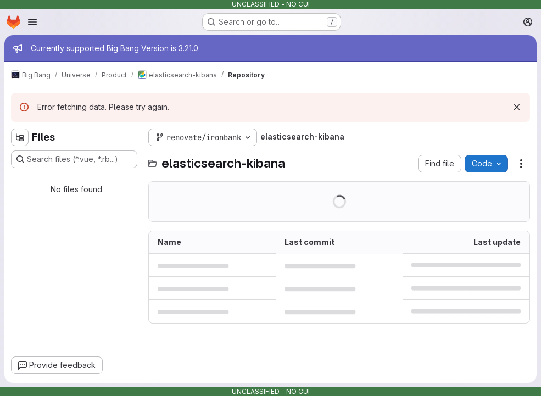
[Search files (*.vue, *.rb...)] (74, 159)
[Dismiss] (516, 107)
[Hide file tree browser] (20, 137)
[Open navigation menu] (32, 22)
